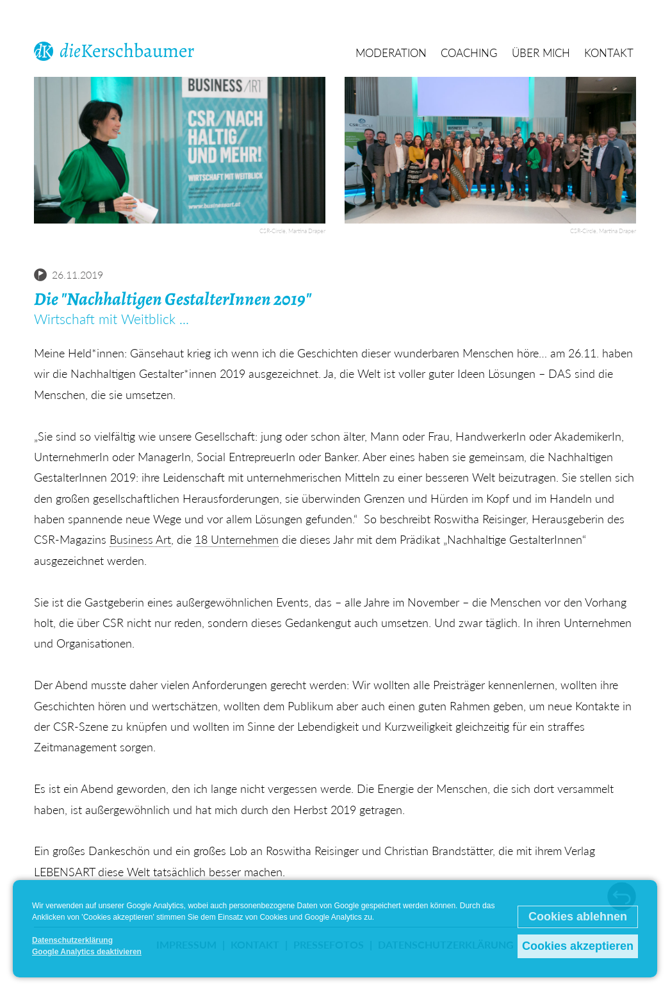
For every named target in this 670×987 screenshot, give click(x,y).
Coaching (469, 53)
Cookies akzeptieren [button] (577, 946)
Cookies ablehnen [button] (577, 916)
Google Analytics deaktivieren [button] (87, 951)
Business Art (140, 539)
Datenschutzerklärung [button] (72, 940)
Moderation (391, 53)
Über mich (541, 53)
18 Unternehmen (237, 539)
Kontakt (608, 53)
